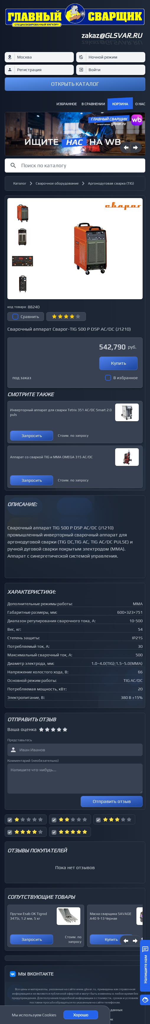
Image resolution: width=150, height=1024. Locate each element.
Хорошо (80, 1015)
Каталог (19, 183)
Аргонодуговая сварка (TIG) (111, 183)
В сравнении (93, 104)
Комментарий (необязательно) (33, 761)
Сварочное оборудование (57, 183)
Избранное (66, 104)
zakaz (111, 35)
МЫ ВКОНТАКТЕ (35, 974)
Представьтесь (19, 740)
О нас (140, 104)
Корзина (120, 104)
